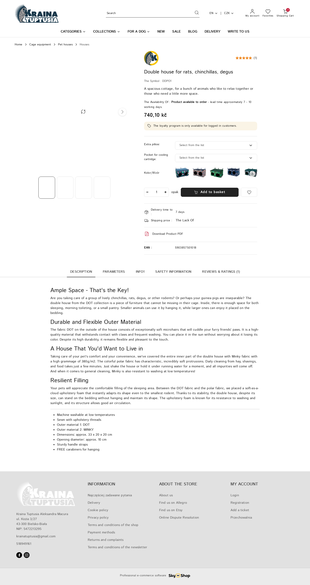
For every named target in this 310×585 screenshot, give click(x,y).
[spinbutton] (156, 192)
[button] (73, 32)
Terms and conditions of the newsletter (117, 547)
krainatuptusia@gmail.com (36, 536)
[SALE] (176, 32)
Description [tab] (81, 271)
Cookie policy (98, 510)
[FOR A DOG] (138, 32)
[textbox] (211, 145)
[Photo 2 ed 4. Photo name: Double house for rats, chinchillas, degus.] (65, 188)
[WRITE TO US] (238, 32)
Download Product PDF (163, 233)
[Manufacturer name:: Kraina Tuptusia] (151, 58)
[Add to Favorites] (249, 192)
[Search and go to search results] (197, 13)
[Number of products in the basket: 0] (285, 13)
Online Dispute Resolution (179, 517)
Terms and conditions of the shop (113, 525)
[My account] (252, 13)
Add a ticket (240, 510)
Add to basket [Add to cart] (209, 192)
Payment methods (101, 532)
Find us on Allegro (173, 502)
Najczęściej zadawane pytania (110, 495)
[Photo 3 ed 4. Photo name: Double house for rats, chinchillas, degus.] (83, 188)
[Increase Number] (165, 192)
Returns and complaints (106, 540)
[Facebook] (19, 555)
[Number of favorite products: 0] (268, 13)
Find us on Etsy (170, 510)
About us (166, 495)
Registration (240, 502)
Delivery (94, 502)
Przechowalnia (241, 517)
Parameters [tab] (114, 271)
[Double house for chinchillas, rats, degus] (199, 172)
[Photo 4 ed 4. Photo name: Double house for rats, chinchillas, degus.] (102, 188)
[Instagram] (27, 555)
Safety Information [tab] (173, 271)
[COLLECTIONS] (106, 32)
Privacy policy (98, 517)
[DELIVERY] (212, 32)
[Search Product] (153, 13)
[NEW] (161, 32)
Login (235, 495)
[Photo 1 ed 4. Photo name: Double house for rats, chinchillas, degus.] (46, 188)
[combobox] (216, 145)
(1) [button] (255, 58)
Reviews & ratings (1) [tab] (221, 271)
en (213, 13)
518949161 (23, 543)
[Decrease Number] (147, 192)
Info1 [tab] (140, 271)
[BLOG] (192, 32)
